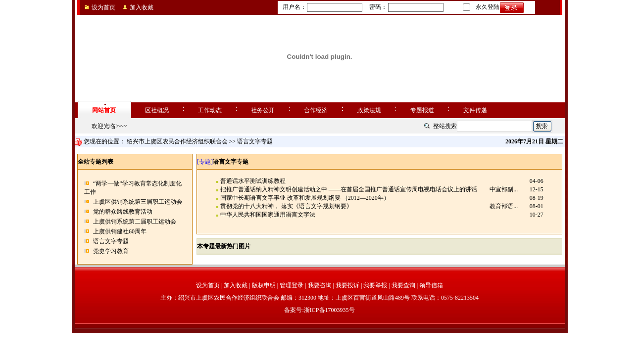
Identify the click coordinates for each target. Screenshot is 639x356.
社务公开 (263, 110)
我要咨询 (320, 285)
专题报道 (422, 110)
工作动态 (210, 110)
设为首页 (103, 7)
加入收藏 (141, 7)
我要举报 (375, 285)
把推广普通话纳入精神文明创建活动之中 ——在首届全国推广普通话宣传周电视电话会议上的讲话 (348, 189)
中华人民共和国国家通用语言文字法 (267, 214)
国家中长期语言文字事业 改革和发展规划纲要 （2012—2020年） (305, 197)
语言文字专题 (111, 241)
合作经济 (316, 110)
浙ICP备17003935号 (329, 310)
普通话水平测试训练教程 (253, 181)
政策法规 (369, 110)
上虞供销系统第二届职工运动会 (134, 221)
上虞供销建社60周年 (120, 231)
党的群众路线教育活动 (122, 211)
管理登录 (291, 285)
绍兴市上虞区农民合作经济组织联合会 (177, 141)
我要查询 (403, 285)
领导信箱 (431, 285)
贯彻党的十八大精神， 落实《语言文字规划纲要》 (286, 206)
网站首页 (104, 110)
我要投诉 (347, 285)
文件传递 (475, 110)
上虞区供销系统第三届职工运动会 (137, 201)
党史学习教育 (111, 251)
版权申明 (264, 285)
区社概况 (157, 110)
